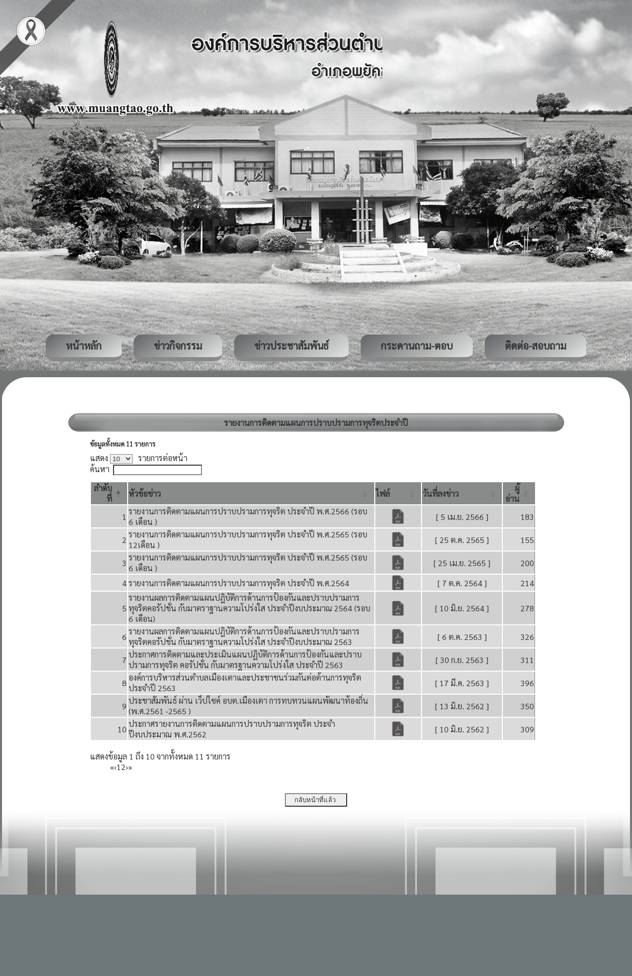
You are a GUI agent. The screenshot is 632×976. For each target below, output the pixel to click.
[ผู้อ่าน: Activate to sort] (519, 493)
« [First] (112, 767)
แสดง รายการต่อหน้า (138, 458)
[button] (145, 493)
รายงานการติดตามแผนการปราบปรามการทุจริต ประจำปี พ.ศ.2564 (239, 583)
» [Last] (130, 767)
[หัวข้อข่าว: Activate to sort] (251, 493)
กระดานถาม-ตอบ (417, 345)
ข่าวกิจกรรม (178, 345)
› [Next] (127, 767)
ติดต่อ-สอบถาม (535, 345)
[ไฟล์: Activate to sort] (398, 493)
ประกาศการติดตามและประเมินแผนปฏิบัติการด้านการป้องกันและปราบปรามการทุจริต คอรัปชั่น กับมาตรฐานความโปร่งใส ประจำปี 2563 (245, 659)
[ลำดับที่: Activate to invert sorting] (109, 493)
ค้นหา (100, 469)
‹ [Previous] (115, 767)
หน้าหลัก (83, 345)
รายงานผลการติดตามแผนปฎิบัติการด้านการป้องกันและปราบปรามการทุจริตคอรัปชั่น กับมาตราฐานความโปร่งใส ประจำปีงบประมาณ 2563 (244, 636)
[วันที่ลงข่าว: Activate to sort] (462, 493)
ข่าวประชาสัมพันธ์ (291, 345)
